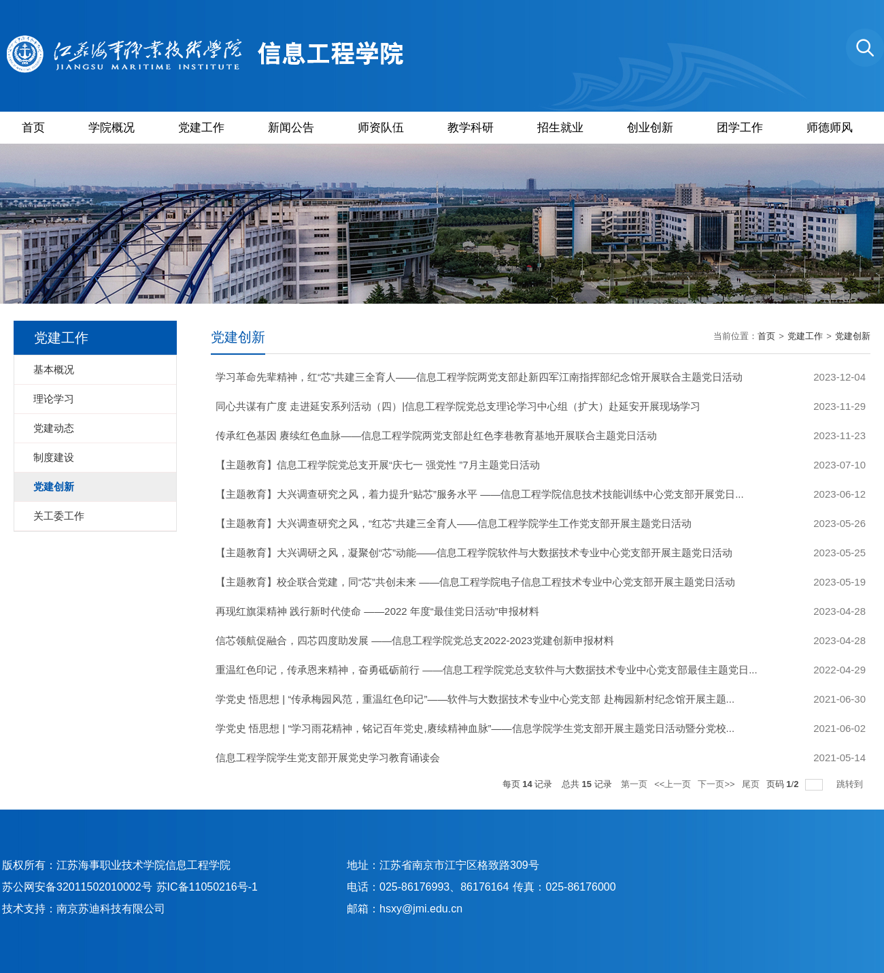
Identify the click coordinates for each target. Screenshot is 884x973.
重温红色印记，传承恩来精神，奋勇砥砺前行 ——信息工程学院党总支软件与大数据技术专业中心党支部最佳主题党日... (487, 669)
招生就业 (560, 127)
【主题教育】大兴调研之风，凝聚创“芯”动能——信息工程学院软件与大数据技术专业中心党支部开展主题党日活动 (474, 552)
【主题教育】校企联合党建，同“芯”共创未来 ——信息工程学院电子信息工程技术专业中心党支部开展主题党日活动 (475, 582)
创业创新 (650, 127)
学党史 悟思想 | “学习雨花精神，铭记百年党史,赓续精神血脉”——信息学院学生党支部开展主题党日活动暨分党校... (475, 728)
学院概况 (111, 127)
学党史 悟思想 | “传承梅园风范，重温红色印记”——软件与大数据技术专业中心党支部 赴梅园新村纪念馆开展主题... (475, 699)
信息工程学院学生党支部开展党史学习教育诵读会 (328, 757)
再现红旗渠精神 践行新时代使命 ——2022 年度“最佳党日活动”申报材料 (377, 611)
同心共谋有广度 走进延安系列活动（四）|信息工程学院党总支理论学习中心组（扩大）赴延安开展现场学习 (458, 406)
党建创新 (852, 336)
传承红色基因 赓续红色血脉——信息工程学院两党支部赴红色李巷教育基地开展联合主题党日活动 (436, 435)
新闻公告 (291, 127)
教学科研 (470, 127)
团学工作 (740, 127)
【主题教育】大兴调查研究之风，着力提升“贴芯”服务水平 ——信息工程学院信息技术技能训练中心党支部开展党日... (480, 494)
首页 (33, 127)
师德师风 (829, 127)
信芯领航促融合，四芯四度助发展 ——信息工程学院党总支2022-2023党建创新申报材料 (415, 640)
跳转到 (851, 784)
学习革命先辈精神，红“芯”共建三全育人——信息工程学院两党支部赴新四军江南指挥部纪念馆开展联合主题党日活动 (479, 377)
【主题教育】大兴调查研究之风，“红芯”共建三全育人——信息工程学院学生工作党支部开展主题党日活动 (454, 523)
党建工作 (201, 127)
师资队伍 (381, 127)
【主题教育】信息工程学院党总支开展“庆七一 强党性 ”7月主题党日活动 (378, 464)
